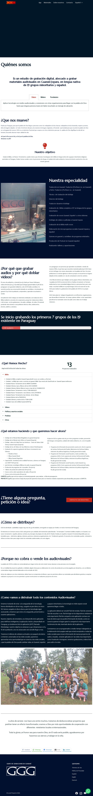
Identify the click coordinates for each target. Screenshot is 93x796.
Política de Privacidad (78, 771)
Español (78, 3)
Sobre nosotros (58, 3)
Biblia (6, 375)
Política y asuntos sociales (14, 412)
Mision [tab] (43, 97)
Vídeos (7, 407)
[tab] (46, 375)
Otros (7, 420)
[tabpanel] (45, 105)
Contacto (69, 3)
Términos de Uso (77, 767)
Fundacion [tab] (54, 97)
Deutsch (74, 780)
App (40, 3)
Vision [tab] (33, 97)
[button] (79, 500)
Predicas (8, 416)
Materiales (47, 3)
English (74, 777)
